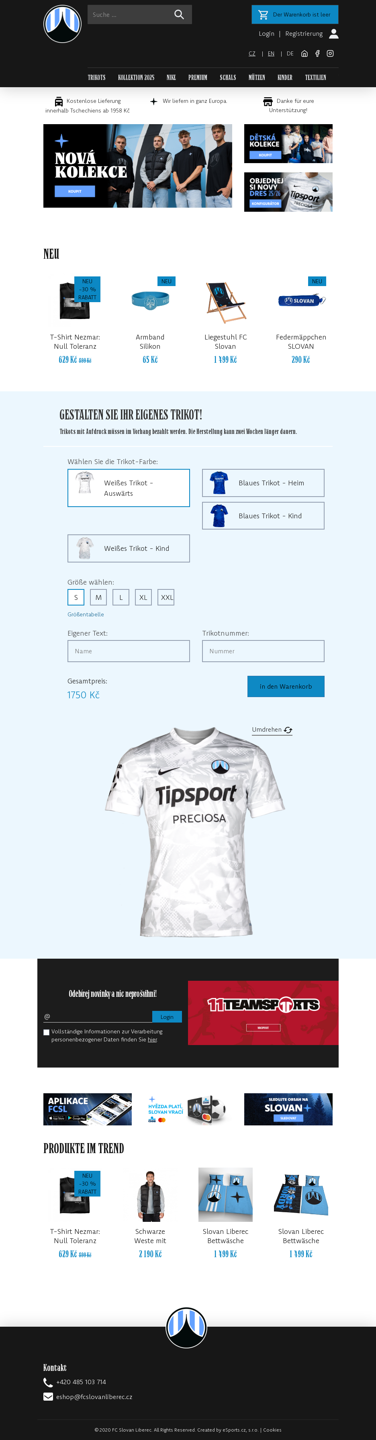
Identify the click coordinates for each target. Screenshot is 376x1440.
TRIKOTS (97, 77)
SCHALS (228, 77)
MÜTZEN (257, 77)
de (290, 53)
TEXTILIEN (315, 77)
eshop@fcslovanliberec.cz (94, 1397)
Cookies (272, 1430)
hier (152, 1039)
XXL (167, 597)
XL (143, 597)
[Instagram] (330, 52)
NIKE (171, 77)
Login (266, 33)
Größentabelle (85, 614)
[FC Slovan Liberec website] (305, 52)
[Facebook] (318, 52)
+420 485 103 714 (81, 1382)
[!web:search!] (179, 14)
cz (252, 53)
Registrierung (304, 33)
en (271, 53)
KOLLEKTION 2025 (136, 77)
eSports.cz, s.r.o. (241, 1430)
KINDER (285, 77)
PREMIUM (197, 77)
